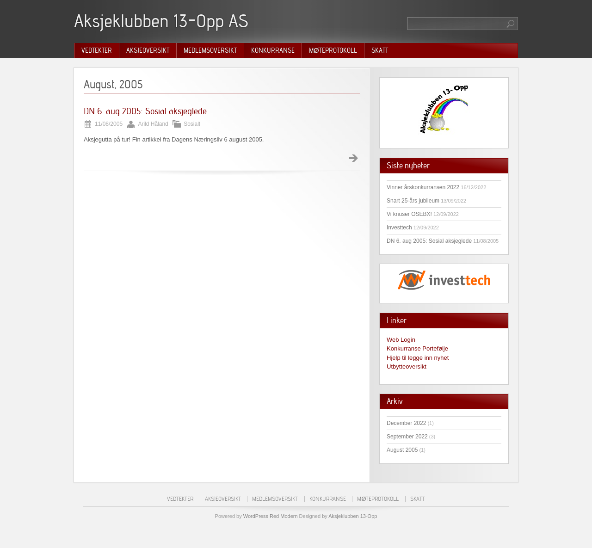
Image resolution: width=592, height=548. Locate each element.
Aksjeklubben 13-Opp (352, 516)
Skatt (379, 50)
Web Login (401, 339)
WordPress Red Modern (270, 516)
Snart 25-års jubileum (413, 200)
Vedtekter (96, 50)
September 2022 (407, 436)
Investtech (399, 227)
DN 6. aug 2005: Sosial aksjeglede (145, 111)
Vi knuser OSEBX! (409, 214)
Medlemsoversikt (210, 50)
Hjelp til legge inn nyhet (418, 357)
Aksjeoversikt (147, 50)
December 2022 (406, 423)
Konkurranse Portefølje (417, 348)
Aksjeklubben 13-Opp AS (161, 20)
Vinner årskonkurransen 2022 (423, 187)
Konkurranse (273, 50)
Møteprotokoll (333, 50)
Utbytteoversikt (406, 366)
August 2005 (402, 450)
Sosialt (192, 124)
